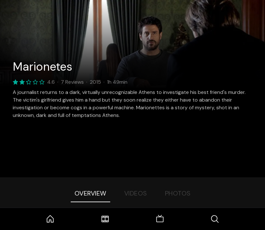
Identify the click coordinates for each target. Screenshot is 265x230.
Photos (178, 193)
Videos (135, 193)
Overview (90, 193)
